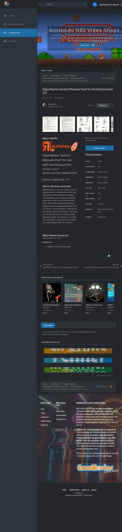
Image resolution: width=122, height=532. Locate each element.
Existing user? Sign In (110, 4)
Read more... (79, 45)
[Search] (65, 4)
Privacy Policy (74, 490)
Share (90, 105)
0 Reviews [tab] (48, 325)
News (42, 409)
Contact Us (44, 425)
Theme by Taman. (88, 495)
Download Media (61, 415)
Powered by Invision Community (74, 495)
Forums (43, 413)
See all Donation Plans (105, 376)
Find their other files (55, 106)
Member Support (46, 421)
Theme (64, 490)
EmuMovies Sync (61, 419)
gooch (53, 104)
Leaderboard (45, 417)
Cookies (94, 490)
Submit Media (60, 411)
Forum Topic (99, 148)
